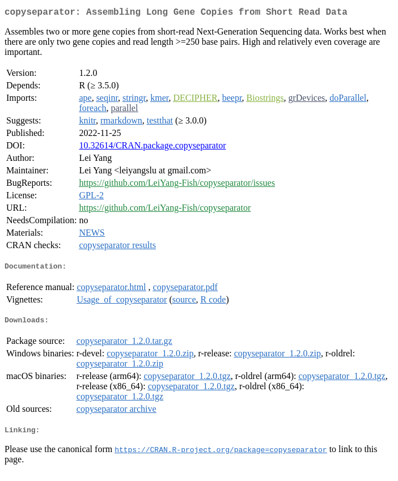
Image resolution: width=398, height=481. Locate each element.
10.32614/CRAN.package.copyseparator (152, 147)
